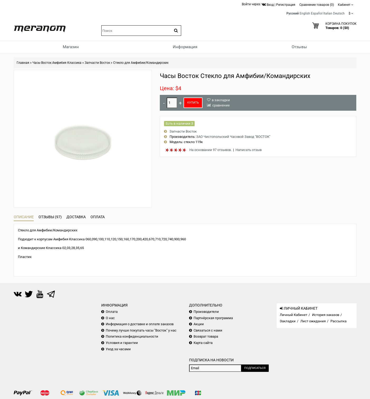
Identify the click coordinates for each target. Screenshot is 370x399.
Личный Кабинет (293, 315)
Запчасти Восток (97, 63)
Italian (327, 13)
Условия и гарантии (122, 343)
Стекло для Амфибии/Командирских (141, 63)
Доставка (76, 217)
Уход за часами (118, 349)
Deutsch (339, 13)
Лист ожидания (313, 321)
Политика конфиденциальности (132, 336)
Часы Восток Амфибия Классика (56, 63)
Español (317, 13)
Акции (199, 324)
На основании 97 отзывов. (210, 150)
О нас (110, 318)
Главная (23, 63)
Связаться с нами (208, 330)
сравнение (221, 105)
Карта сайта (203, 343)
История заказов (325, 315)
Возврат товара (206, 336)
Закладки (288, 321)
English (305, 13)
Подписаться (255, 368)
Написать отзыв (249, 150)
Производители (206, 312)
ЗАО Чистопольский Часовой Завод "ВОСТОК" (233, 137)
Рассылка (338, 321)
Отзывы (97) (50, 217)
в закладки (221, 100)
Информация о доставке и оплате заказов (140, 324)
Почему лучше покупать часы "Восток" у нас (141, 330)
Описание (24, 217)
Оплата (97, 217)
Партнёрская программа (213, 318)
